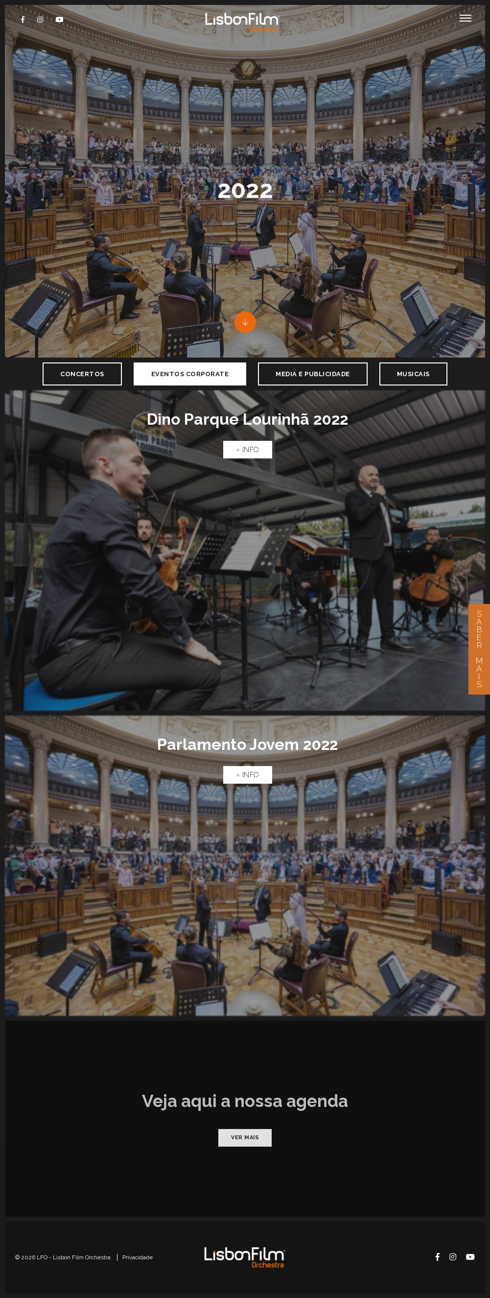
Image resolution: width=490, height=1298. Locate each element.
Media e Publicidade (313, 374)
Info (247, 450)
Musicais (413, 374)
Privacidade (137, 1257)
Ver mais (245, 1137)
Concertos (82, 374)
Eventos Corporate (190, 374)
